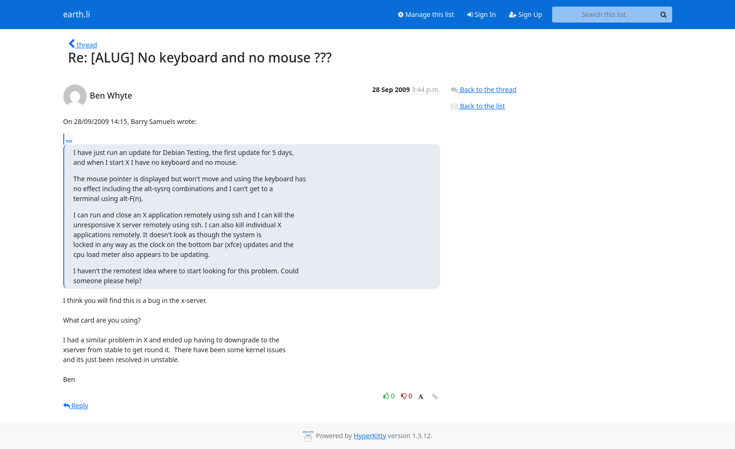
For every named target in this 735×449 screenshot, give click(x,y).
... (69, 138)
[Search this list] (604, 15)
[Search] (663, 15)
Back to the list (477, 105)
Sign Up (525, 14)
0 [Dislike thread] (406, 395)
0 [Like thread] (389, 395)
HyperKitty (369, 435)
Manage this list (426, 14)
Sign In (481, 14)
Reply (76, 405)
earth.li (76, 14)
